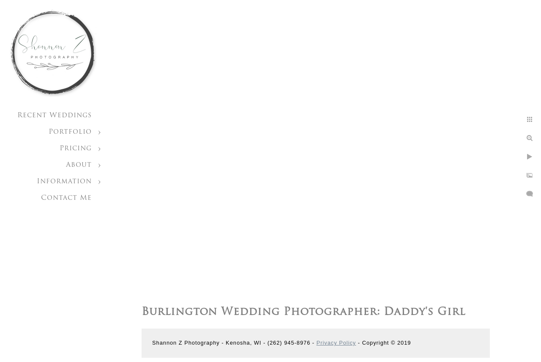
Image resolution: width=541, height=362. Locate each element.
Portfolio (70, 132)
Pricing (76, 148)
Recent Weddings (54, 115)
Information (64, 181)
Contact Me (66, 198)
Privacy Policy (336, 343)
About (79, 165)
